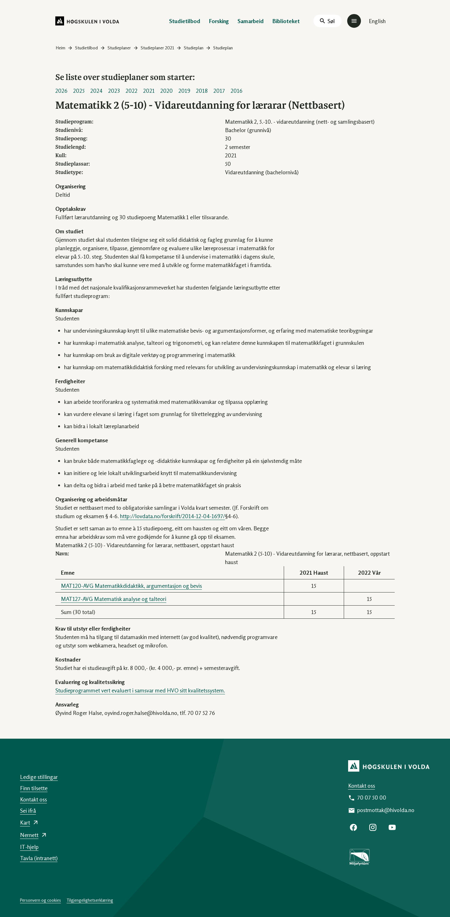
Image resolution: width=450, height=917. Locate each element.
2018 (202, 90)
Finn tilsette (34, 788)
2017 (219, 90)
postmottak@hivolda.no (385, 809)
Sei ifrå (28, 810)
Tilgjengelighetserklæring (90, 900)
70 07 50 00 (371, 797)
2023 (114, 90)
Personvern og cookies (40, 900)
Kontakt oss (361, 785)
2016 (236, 90)
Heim (60, 47)
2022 (132, 90)
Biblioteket (286, 20)
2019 (184, 90)
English (377, 20)
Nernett (29, 834)
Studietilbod (184, 20)
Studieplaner (119, 47)
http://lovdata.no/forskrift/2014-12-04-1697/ (172, 516)
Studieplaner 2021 (157, 47)
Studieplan (193, 47)
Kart (25, 822)
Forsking (219, 20)
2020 (166, 90)
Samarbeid (251, 20)
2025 (79, 90)
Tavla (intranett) (39, 858)
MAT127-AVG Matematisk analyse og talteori (113, 598)
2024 (96, 90)
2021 (149, 90)
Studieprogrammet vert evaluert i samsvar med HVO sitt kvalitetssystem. (140, 690)
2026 (61, 90)
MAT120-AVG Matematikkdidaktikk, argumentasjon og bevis (131, 585)
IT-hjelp (29, 847)
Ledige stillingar (39, 777)
